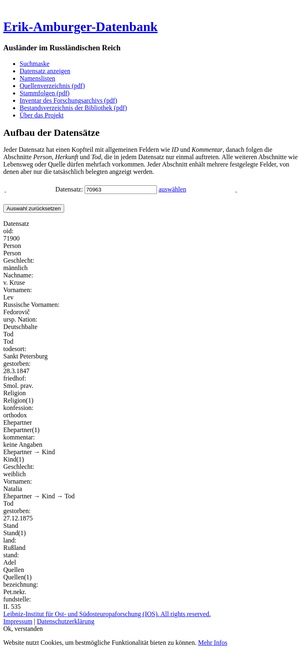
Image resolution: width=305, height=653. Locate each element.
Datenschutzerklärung (65, 621)
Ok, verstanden (23, 628)
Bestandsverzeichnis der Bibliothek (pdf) (73, 107)
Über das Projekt (42, 115)
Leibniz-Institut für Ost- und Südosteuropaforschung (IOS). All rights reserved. (107, 613)
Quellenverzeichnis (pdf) (52, 85)
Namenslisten (37, 78)
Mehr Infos (212, 642)
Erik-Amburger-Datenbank (80, 26)
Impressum (17, 621)
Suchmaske (34, 63)
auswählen (172, 189)
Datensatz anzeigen (45, 71)
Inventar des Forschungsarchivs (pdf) (68, 100)
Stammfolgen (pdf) (45, 93)
